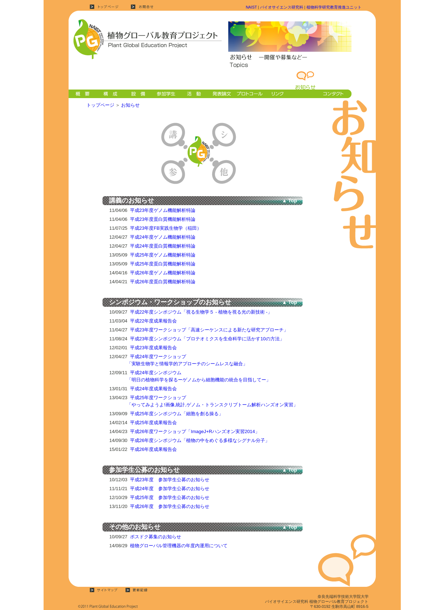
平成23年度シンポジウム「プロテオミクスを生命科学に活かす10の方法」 (207, 338)
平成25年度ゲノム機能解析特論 (162, 255)
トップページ (100, 105)
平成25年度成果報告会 (153, 422)
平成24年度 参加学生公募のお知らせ (169, 488)
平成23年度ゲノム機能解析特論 (162, 210)
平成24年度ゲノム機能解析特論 (162, 237)
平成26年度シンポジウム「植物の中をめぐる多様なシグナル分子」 (200, 440)
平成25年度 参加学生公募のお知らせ (169, 497)
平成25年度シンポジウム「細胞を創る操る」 (176, 413)
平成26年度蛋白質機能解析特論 (162, 281)
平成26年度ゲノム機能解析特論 (162, 272)
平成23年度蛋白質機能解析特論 (162, 219)
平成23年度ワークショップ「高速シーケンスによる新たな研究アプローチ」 (209, 329)
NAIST (251, 7)
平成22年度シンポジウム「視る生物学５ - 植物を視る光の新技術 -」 (201, 312)
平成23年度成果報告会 (153, 347)
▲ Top (289, 200)
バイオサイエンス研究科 (281, 7)
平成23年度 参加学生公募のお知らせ (169, 479)
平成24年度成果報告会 (153, 388)
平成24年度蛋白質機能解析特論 (162, 246)
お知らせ (130, 105)
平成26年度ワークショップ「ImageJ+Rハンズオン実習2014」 (195, 431)
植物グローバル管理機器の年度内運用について (179, 545)
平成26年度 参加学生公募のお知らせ (169, 506)
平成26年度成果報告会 (153, 449)
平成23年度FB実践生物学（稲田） (165, 228)
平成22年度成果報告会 (153, 321)
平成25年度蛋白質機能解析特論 (162, 263)
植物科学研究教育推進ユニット (333, 7)
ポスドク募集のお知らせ (155, 536)
